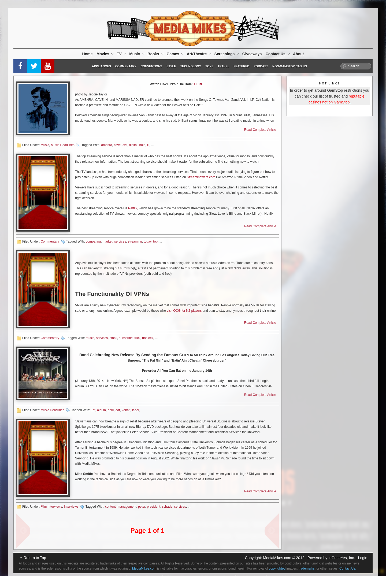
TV (122, 54)
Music (137, 54)
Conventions (151, 66)
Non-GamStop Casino (289, 66)
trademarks (307, 568)
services (120, 241)
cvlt (125, 145)
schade (167, 506)
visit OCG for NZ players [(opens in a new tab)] (184, 311)
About (298, 54)
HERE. (198, 84)
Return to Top (35, 558)
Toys (209, 66)
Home (87, 54)
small (113, 338)
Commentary (125, 66)
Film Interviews (51, 506)
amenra (106, 145)
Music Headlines (63, 145)
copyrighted (277, 568)
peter (141, 506)
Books (155, 54)
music (90, 338)
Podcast (261, 66)
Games (175, 54)
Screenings (227, 54)
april (111, 410)
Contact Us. (347, 568)
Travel (223, 66)
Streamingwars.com (201, 177)
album (101, 410)
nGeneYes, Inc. (342, 558)
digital (133, 145)
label (135, 410)
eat (118, 410)
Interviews (71, 506)
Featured (241, 66)
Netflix (132, 208)
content (110, 506)
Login (362, 558)
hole (142, 145)
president (153, 506)
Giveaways (252, 54)
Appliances (101, 66)
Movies (105, 54)
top (155, 241)
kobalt (126, 410)
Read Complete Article (260, 130)
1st (93, 410)
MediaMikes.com (277, 558)
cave (117, 145)
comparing (93, 241)
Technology (190, 66)
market (108, 241)
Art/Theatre (199, 54)
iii (148, 145)
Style (171, 66)
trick (137, 338)
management (126, 506)
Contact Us (278, 54)
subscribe (126, 338)
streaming (135, 241)
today (147, 241)
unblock (147, 338)
